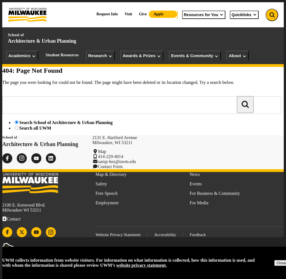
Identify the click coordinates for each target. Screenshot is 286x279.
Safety (101, 183)
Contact (14, 219)
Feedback (198, 234)
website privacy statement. (141, 265)
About (237, 55)
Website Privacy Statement (118, 234)
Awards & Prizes (142, 55)
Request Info (107, 14)
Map (102, 151)
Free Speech (107, 193)
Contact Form (110, 166)
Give (143, 14)
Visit (128, 14)
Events (196, 183)
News (195, 174)
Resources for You (204, 15)
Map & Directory (111, 174)
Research (100, 55)
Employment (107, 202)
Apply (158, 14)
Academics (22, 55)
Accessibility (165, 234)
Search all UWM (35, 128)
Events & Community (195, 55)
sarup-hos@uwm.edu (117, 161)
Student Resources (62, 55)
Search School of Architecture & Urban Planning (66, 122)
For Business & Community (215, 193)
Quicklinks (244, 15)
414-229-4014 (110, 156)
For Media (199, 202)
